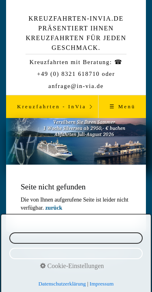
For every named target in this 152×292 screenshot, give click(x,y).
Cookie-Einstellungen (72, 265)
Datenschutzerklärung (62, 284)
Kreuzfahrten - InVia (51, 107)
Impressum (101, 284)
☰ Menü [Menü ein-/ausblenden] (122, 107)
